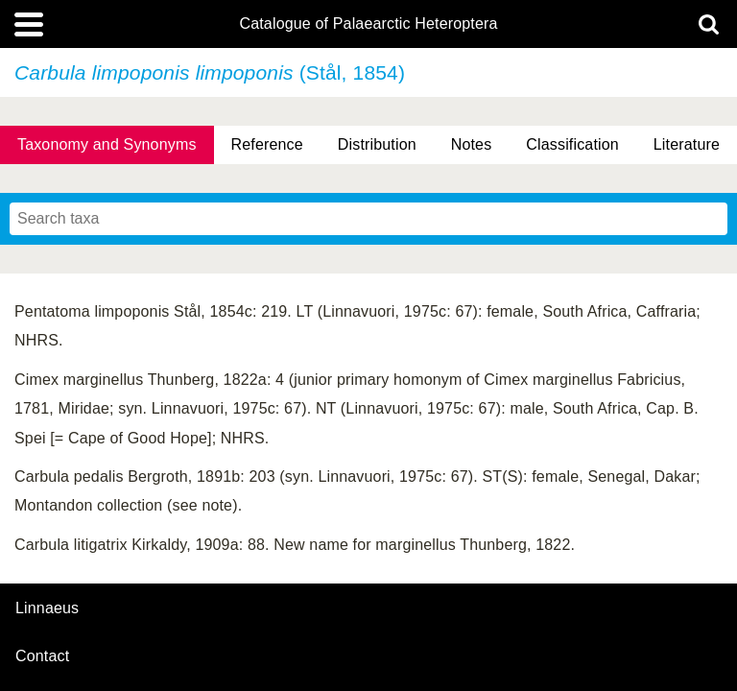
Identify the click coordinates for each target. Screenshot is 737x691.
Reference (267, 144)
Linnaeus (47, 608)
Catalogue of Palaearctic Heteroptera (368, 24)
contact (42, 656)
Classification (572, 144)
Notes (471, 144)
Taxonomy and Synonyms (107, 144)
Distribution (377, 144)
